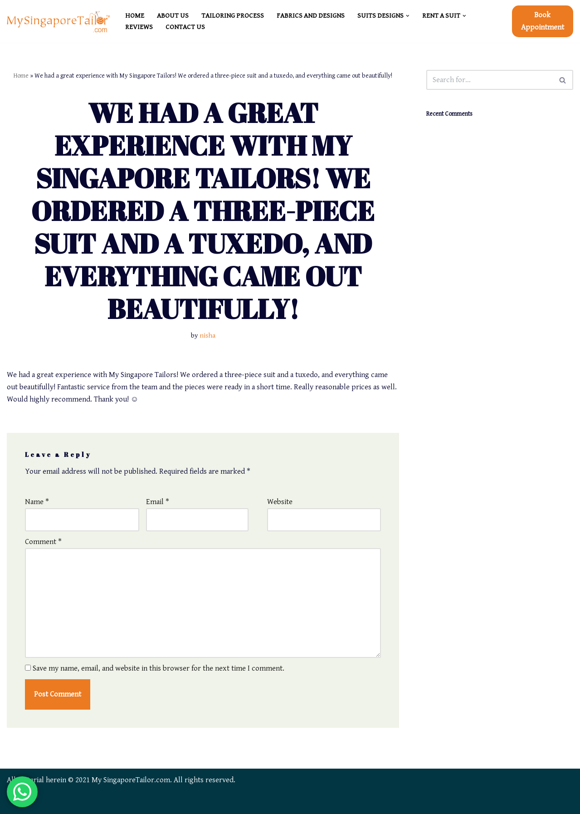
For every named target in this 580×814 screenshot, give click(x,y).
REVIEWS (139, 27)
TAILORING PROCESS (232, 16)
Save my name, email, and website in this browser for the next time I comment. (158, 668)
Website (279, 501)
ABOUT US (173, 16)
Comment (43, 541)
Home (21, 75)
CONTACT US (185, 27)
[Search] (489, 80)
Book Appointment (542, 21)
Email (157, 501)
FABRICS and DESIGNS (311, 16)
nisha (207, 335)
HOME (134, 16)
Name (37, 501)
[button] (407, 16)
